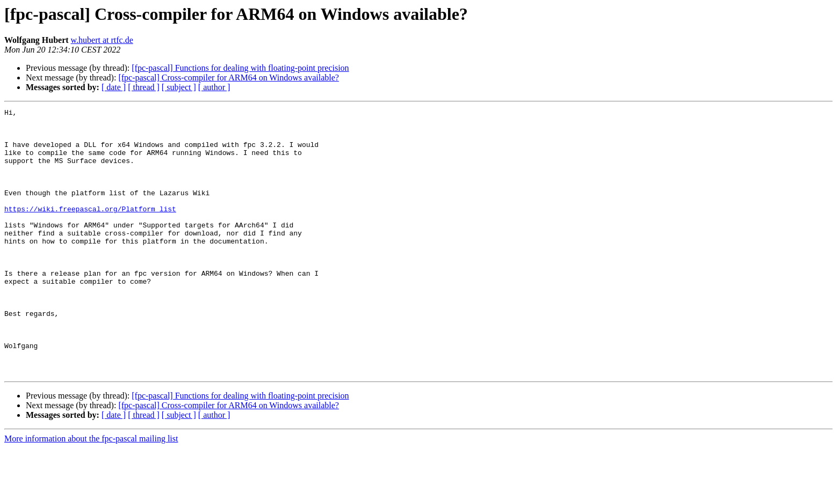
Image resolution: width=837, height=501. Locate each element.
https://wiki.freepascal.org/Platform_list (90, 229)
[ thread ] (144, 87)
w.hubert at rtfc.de (102, 40)
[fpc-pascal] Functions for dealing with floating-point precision (240, 67)
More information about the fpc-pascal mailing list (91, 491)
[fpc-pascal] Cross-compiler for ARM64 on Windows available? (228, 77)
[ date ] (114, 87)
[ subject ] (179, 87)
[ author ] (214, 87)
